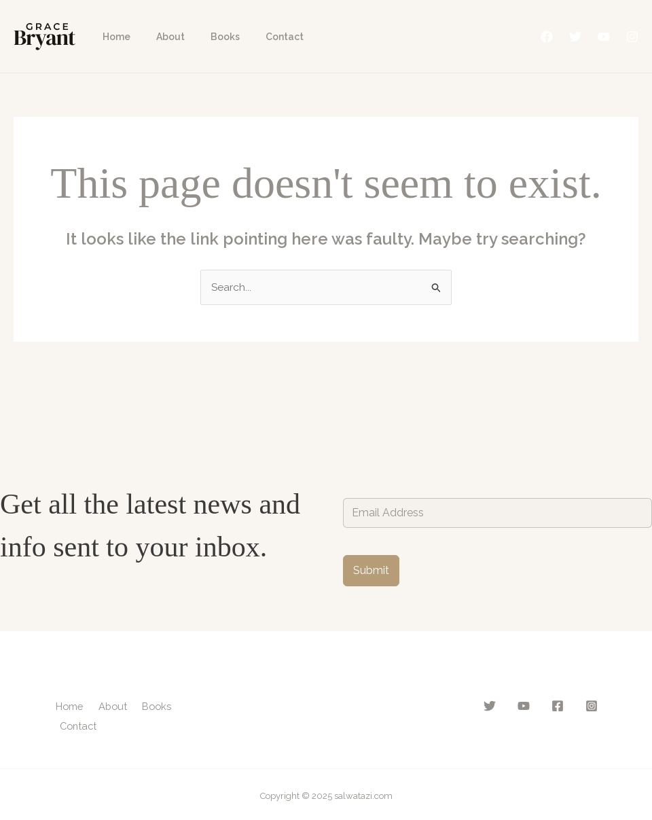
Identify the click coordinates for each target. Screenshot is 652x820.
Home (113, 36)
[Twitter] (575, 37)
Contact (261, 36)
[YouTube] (604, 37)
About (160, 36)
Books (208, 36)
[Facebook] (547, 37)
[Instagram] (632, 37)
